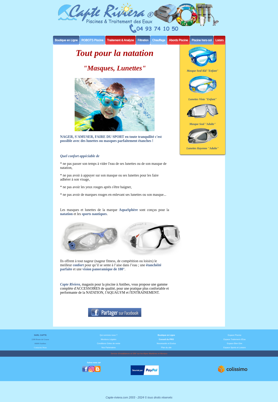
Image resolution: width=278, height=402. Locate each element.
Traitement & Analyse (120, 40)
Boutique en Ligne (66, 40)
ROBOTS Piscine (92, 40)
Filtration (143, 40)
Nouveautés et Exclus (166, 343)
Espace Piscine (234, 335)
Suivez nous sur (94, 362)
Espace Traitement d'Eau (235, 339)
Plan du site (166, 347)
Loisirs (219, 40)
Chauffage (158, 40)
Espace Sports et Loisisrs (234, 347)
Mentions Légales (108, 339)
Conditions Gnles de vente (108, 343)
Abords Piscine (178, 40)
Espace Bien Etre (234, 343)
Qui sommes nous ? (109, 335)
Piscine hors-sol (202, 40)
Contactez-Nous (40, 347)
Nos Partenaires (108, 347)
